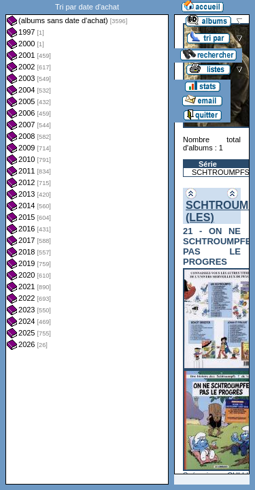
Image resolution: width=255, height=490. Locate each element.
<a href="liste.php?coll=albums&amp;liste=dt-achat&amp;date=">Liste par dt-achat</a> (87, 242)
